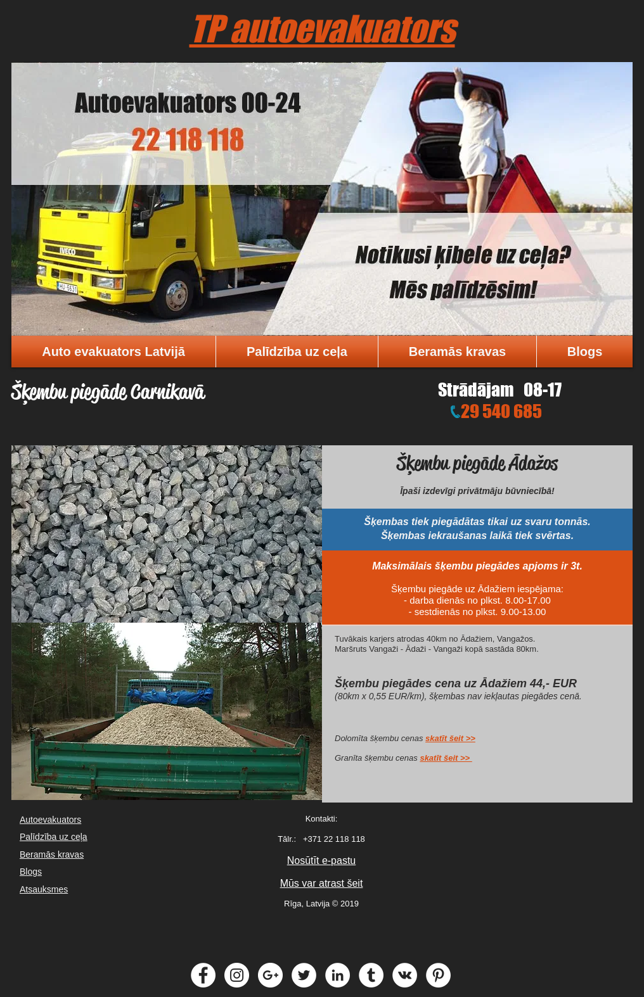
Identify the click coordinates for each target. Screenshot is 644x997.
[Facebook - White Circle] (203, 975)
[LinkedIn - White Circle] (337, 975)
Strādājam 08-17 (500, 389)
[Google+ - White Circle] (270, 975)
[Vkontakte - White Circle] (404, 975)
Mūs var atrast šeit (321, 883)
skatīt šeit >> (450, 738)
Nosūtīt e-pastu (321, 860)
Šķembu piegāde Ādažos (477, 463)
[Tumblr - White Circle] (371, 975)
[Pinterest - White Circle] (438, 975)
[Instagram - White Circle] (236, 975)
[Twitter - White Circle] (304, 975)
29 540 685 (501, 411)
